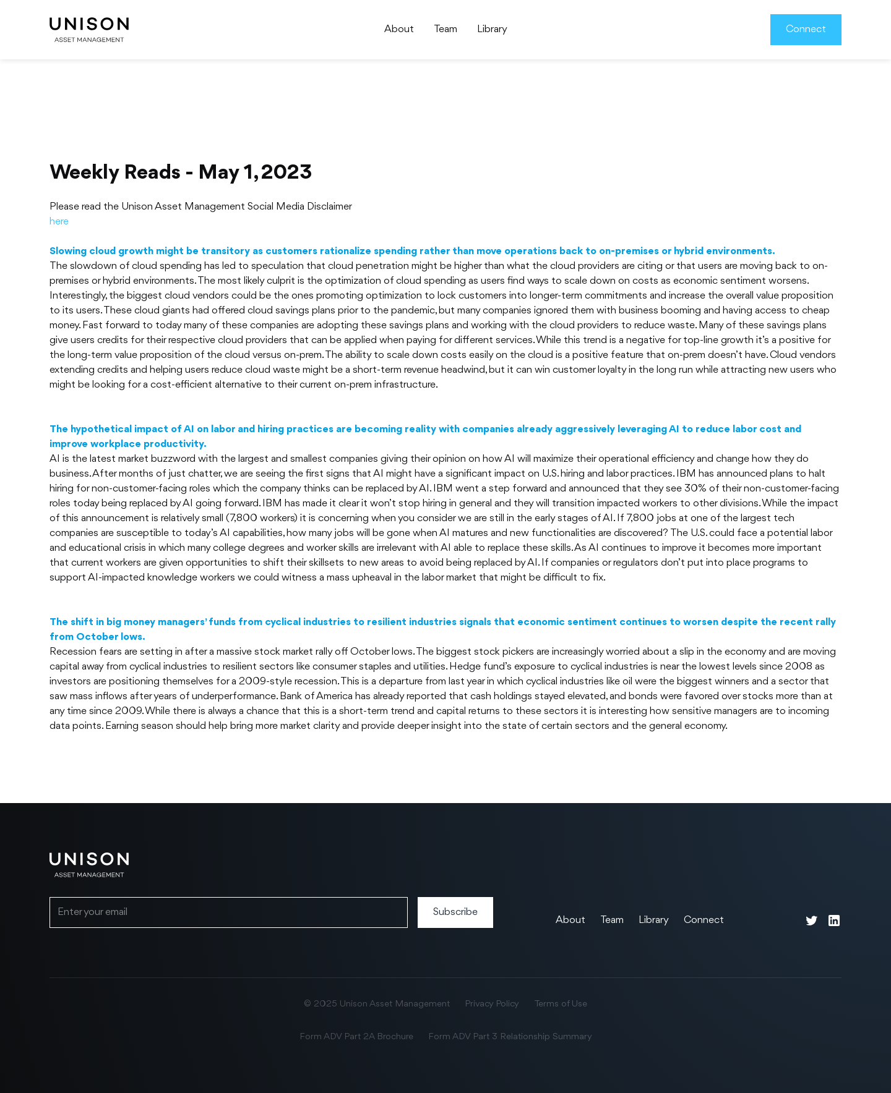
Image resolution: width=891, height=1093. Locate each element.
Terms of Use (560, 1004)
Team (445, 29)
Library (492, 29)
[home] (89, 29)
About (399, 29)
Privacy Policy (492, 1004)
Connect (806, 29)
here (59, 221)
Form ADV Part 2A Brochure (356, 1037)
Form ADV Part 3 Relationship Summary (510, 1037)
